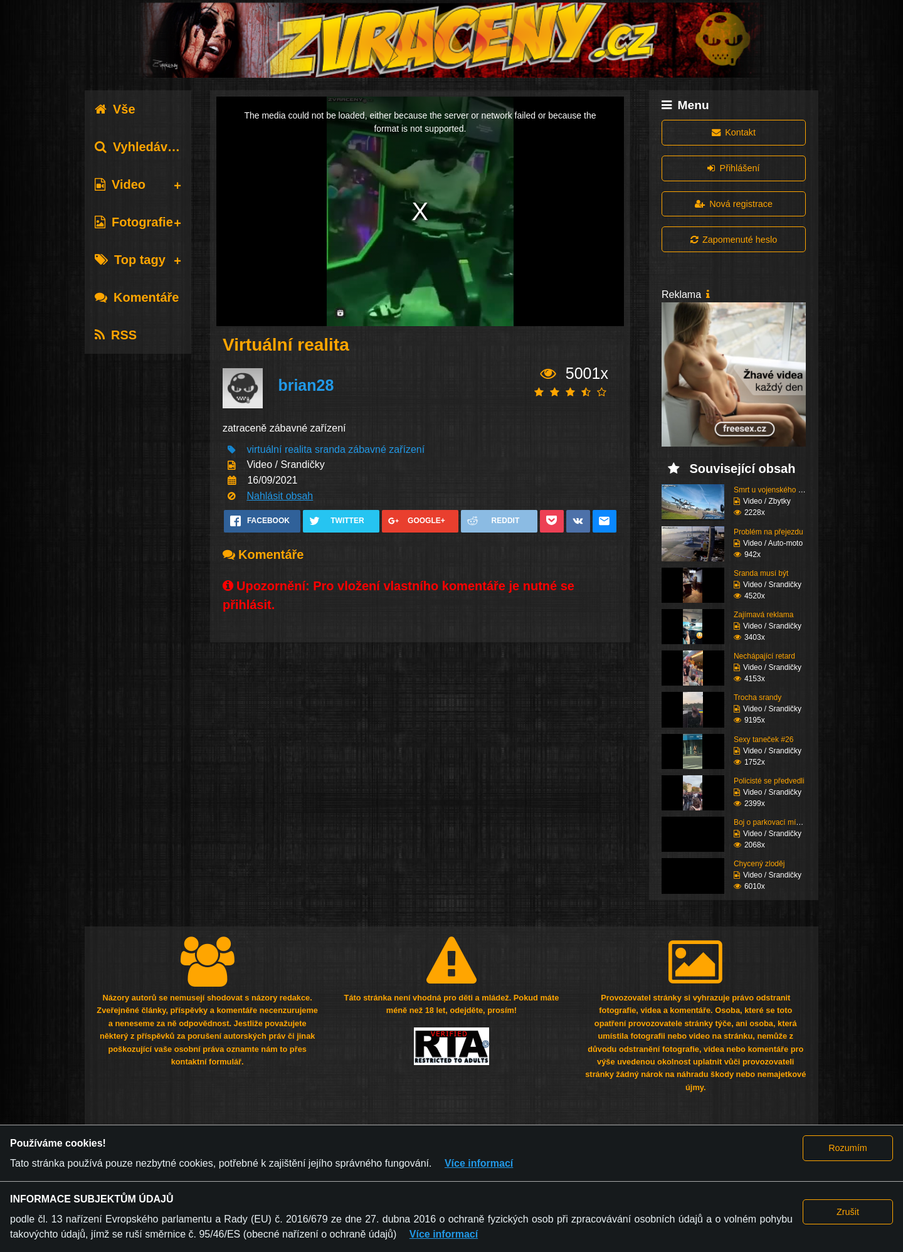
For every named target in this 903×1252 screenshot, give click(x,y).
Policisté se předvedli (769, 781)
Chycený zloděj (759, 863)
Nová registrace (734, 204)
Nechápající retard (764, 656)
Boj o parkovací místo (770, 822)
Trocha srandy (757, 697)
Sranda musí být (761, 573)
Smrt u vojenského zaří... (775, 489)
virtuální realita (279, 449)
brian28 (306, 385)
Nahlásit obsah (279, 496)
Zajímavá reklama (763, 614)
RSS (116, 335)
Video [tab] (120, 184)
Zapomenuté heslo (733, 240)
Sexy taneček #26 (763, 739)
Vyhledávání (140, 147)
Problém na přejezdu (768, 532)
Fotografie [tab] (134, 222)
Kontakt (734, 132)
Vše (115, 109)
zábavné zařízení (386, 449)
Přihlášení (733, 168)
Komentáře (137, 297)
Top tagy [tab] (130, 260)
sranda (330, 449)
